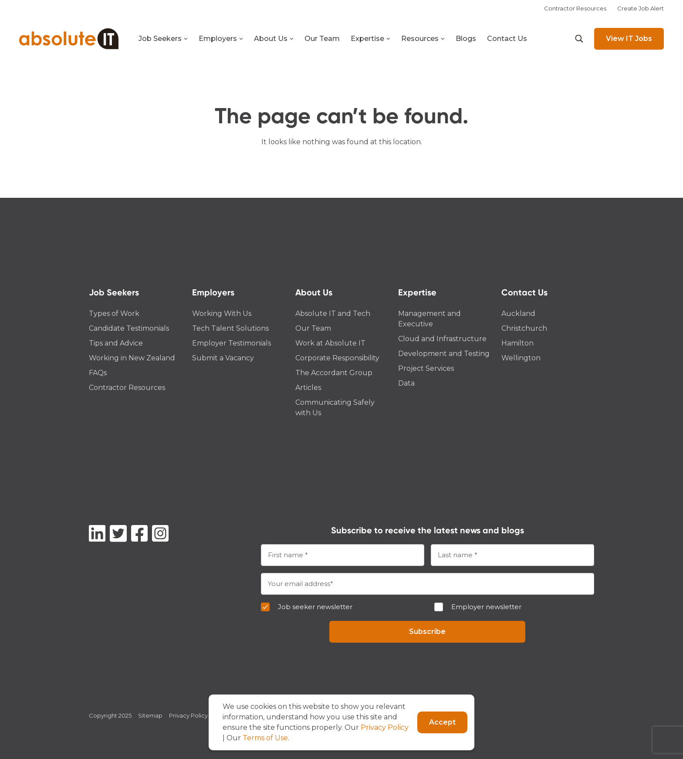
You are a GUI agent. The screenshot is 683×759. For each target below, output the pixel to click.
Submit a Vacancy (223, 358)
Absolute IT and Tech (332, 313)
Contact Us (507, 38)
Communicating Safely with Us (335, 407)
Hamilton (517, 343)
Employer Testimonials (231, 343)
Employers (221, 39)
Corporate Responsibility (337, 358)
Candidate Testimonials (129, 328)
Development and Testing (444, 353)
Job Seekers (163, 39)
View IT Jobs (629, 38)
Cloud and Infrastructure (442, 339)
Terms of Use (265, 738)
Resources (423, 39)
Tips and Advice (116, 343)
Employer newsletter (486, 607)
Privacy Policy (188, 715)
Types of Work (114, 313)
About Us (274, 39)
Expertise (370, 39)
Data (406, 383)
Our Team (322, 38)
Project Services (426, 368)
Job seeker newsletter (315, 607)
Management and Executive (429, 318)
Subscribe (427, 631)
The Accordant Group (333, 373)
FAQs (98, 373)
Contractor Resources (575, 8)
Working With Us (221, 313)
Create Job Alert (640, 8)
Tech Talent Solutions (230, 328)
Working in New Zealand (132, 358)
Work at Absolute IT (330, 343)
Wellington (521, 358)
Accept (442, 722)
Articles (308, 387)
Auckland (518, 313)
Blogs (466, 38)
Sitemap (150, 715)
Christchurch (524, 328)
